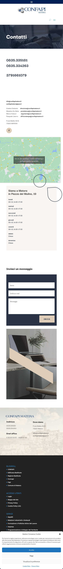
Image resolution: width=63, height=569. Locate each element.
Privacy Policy (35, 566)
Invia (47, 319)
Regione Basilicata (14, 476)
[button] (60, 534)
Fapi (9, 482)
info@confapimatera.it (13, 101)
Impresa (11, 527)
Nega (31, 556)
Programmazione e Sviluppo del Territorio (23, 530)
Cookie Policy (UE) (14, 506)
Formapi (11, 479)
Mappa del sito (13, 500)
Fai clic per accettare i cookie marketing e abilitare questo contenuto (29, 160)
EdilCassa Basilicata (15, 473)
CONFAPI (11, 469)
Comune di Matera (14, 485)
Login (10, 496)
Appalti (10, 517)
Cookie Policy (26, 566)
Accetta (31, 550)
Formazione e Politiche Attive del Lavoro (22, 523)
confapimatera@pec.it (13, 104)
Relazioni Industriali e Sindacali (19, 520)
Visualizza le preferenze (31, 561)
